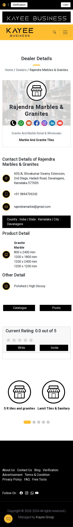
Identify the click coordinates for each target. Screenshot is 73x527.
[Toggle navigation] (65, 32)
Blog (37, 470)
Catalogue (19, 308)
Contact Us (24, 470)
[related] (19, 392)
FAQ (27, 479)
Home (9, 70)
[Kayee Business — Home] (19, 32)
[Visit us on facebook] (21, 493)
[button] (54, 32)
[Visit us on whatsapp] (32, 493)
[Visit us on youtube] (36, 493)
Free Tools (39, 479)
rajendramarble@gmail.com (32, 207)
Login (66, 5)
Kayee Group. (45, 517)
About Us (8, 470)
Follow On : (9, 493)
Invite (53, 348)
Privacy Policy (12, 479)
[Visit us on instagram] (26, 493)
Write (20, 348)
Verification (19, 4)
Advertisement (12, 475)
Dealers (21, 70)
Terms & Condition (37, 475)
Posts (56, 308)
